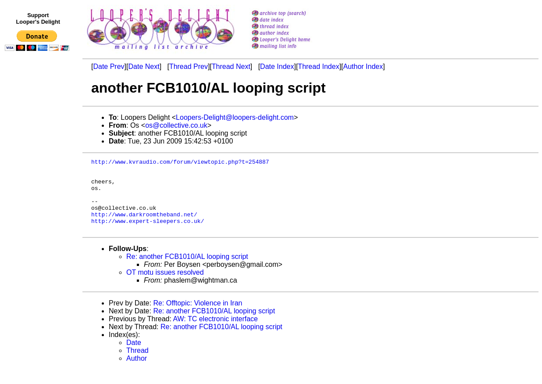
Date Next (143, 66)
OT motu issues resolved (165, 287)
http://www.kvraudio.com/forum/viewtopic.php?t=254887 (180, 163)
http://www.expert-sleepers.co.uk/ (147, 234)
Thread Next (231, 66)
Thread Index (318, 66)
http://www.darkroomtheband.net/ (144, 226)
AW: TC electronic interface (215, 333)
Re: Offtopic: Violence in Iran (197, 317)
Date (133, 357)
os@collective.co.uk (176, 125)
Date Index (277, 66)
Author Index (363, 66)
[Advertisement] (39, 235)
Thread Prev (188, 66)
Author (136, 373)
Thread (137, 365)
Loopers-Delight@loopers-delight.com (235, 117)
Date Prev (108, 66)
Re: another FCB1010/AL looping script (187, 271)
